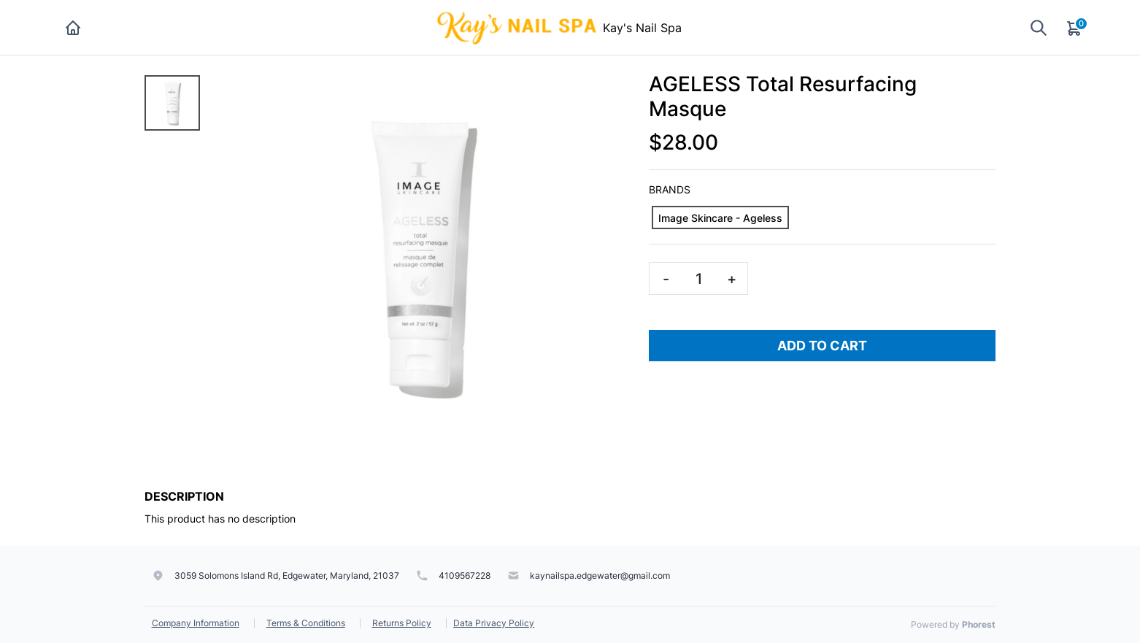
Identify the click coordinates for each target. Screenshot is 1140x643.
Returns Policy (401, 622)
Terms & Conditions (305, 622)
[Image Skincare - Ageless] (720, 217)
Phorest (978, 624)
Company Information (195, 622)
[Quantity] (698, 278)
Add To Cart (822, 345)
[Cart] (1075, 27)
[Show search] (1038, 27)
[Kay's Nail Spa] (518, 26)
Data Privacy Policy (493, 622)
